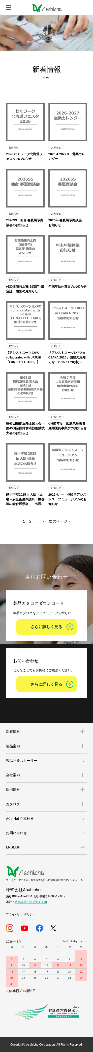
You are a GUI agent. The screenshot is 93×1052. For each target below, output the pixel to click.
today (73, 941)
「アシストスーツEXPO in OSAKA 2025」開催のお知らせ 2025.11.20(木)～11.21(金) (67, 358)
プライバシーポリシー (21, 914)
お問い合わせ (16, 833)
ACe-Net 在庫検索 (20, 819)
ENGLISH (13, 847)
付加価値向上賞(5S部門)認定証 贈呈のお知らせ (25, 289)
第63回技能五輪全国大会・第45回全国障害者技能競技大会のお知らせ (25, 428)
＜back (65, 941)
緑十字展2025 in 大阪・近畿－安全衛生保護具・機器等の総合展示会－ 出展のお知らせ (25, 500)
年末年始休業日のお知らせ (67, 286)
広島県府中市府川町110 (31, 902)
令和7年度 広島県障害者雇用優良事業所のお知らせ (67, 426)
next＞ (82, 941)
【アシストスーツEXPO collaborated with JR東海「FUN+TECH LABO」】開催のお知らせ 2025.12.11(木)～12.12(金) (25, 358)
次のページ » (59, 521)
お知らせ (14, 147)
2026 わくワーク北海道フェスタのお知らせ (24, 156)
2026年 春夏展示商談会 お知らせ (66, 222)
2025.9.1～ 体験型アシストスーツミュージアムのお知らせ (67, 499)
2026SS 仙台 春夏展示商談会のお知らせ (24, 222)
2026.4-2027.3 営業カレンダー (66, 156)
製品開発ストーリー (21, 761)
